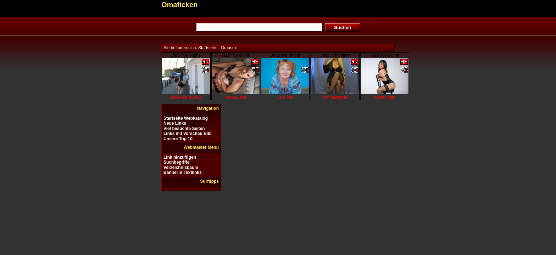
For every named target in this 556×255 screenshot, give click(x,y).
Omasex (229, 47)
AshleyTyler (385, 97)
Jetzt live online (186, 55)
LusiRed (285, 97)
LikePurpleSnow (186, 97)
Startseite (207, 47)
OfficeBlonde (335, 97)
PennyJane (235, 97)
